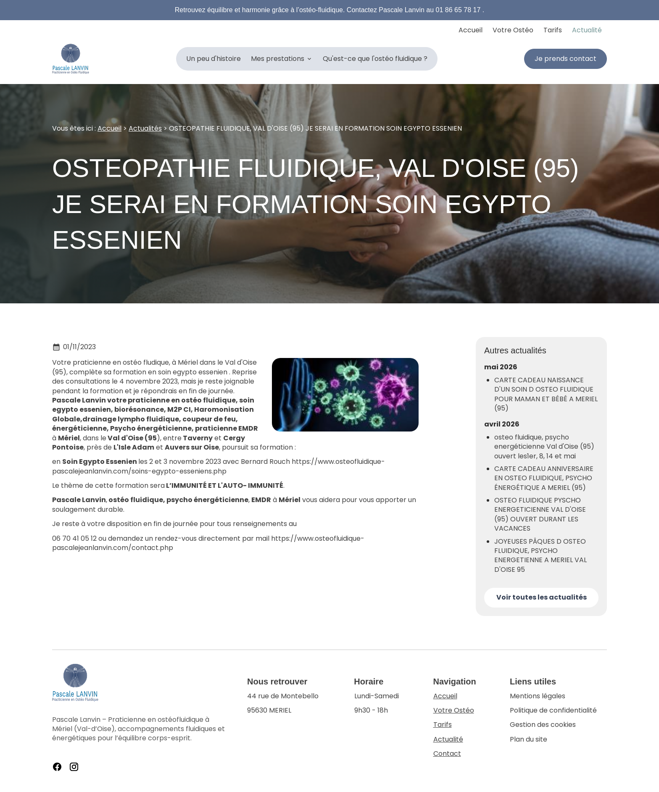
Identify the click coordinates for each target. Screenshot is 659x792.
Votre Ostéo (513, 30)
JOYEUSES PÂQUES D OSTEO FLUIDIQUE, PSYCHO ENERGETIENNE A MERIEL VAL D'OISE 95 (540, 555)
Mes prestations (277, 58)
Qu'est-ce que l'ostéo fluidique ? (375, 58)
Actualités (145, 128)
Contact (447, 753)
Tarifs (552, 30)
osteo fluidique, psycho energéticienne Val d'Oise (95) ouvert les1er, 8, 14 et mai (544, 447)
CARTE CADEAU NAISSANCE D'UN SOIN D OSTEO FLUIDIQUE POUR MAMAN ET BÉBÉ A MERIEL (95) (546, 394)
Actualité (587, 30)
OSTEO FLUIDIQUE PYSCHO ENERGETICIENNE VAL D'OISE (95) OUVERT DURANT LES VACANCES (540, 514)
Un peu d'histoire (213, 58)
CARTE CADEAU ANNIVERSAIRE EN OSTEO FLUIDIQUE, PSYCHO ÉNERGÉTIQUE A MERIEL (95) (543, 478)
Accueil (470, 30)
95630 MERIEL (283, 703)
